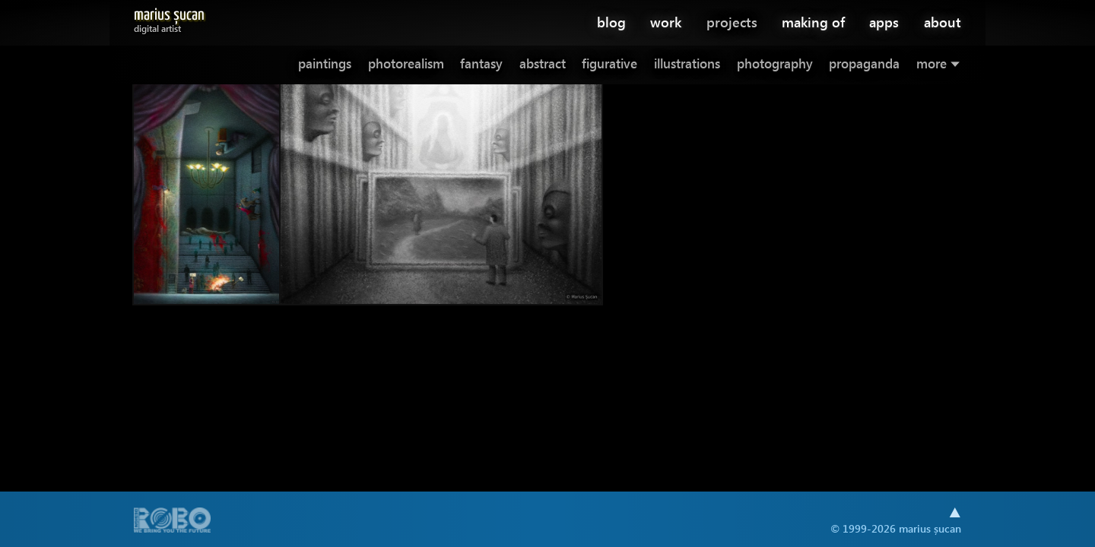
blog (611, 21)
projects (731, 21)
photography (775, 63)
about (942, 21)
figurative (609, 63)
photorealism (406, 63)
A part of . (172, 521)
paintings (324, 63)
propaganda (864, 63)
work (665, 21)
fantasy (481, 63)
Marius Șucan (169, 18)
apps (884, 21)
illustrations (687, 63)
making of (813, 21)
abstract (542, 63)
